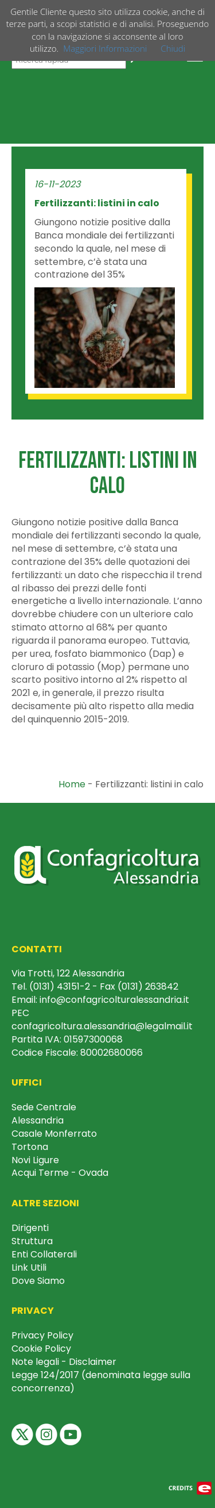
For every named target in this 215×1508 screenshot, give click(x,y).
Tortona (29, 1146)
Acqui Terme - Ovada (59, 1172)
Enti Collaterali (44, 1254)
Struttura (32, 1241)
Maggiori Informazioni (105, 48)
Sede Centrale (43, 1107)
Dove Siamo (38, 1280)
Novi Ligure (35, 1160)
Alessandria (37, 1120)
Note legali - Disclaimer (63, 1361)
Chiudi (173, 48)
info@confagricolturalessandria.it (114, 999)
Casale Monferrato (54, 1133)
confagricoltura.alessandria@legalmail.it (102, 1026)
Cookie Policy (41, 1348)
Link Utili (28, 1267)
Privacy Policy (42, 1335)
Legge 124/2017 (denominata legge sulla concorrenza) (100, 1381)
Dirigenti (30, 1227)
